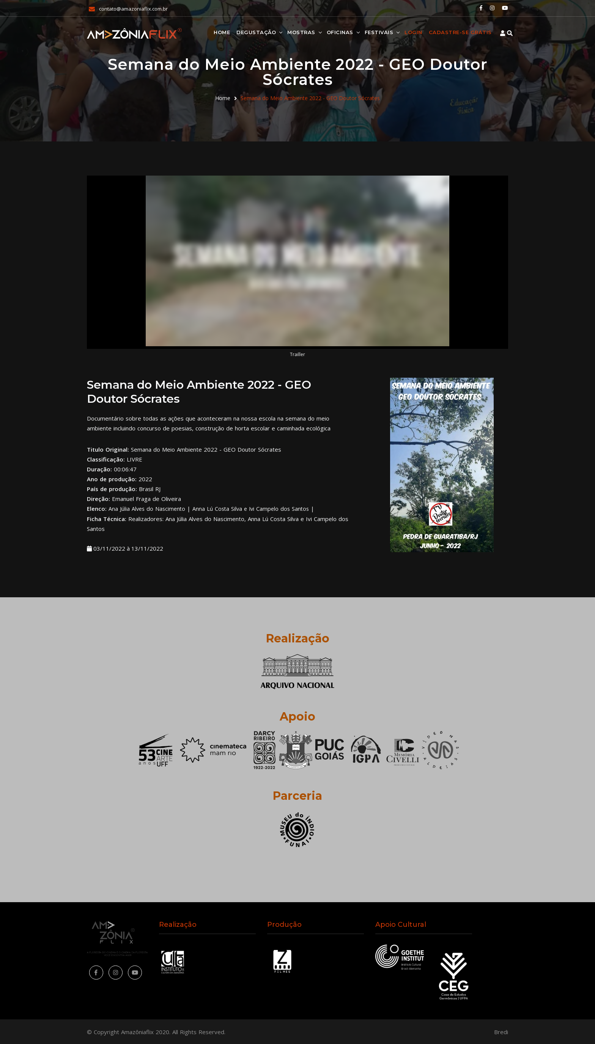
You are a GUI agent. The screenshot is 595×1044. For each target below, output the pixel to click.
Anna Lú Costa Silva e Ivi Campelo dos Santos (255, 508)
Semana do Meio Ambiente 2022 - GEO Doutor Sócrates (310, 98)
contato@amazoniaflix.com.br (133, 8)
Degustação (242, 32)
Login (400, 32)
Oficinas (326, 32)
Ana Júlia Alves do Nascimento (148, 508)
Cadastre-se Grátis (446, 32)
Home (208, 32)
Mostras (288, 32)
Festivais (365, 32)
